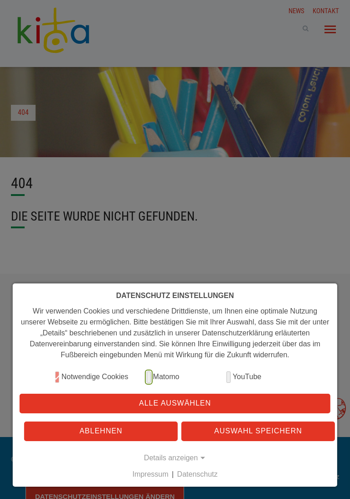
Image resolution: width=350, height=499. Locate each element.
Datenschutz (197, 474)
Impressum (150, 474)
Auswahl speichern (258, 431)
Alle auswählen (175, 403)
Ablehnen (100, 431)
